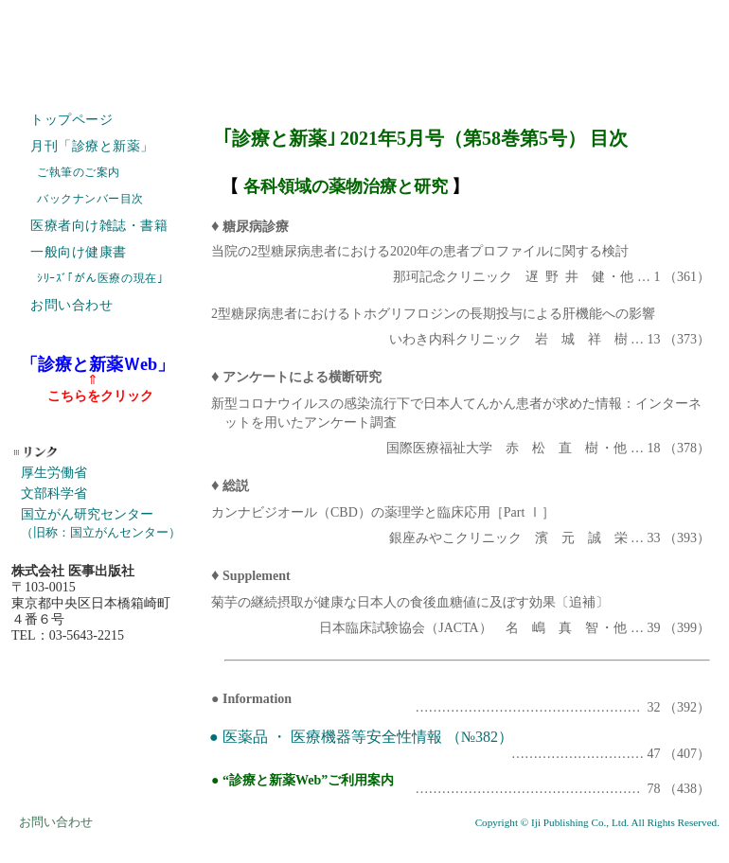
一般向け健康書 (78, 252)
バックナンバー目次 (90, 198)
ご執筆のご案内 (78, 172)
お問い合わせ (71, 305)
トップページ (71, 120)
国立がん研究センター (101, 522)
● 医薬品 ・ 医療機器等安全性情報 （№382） (361, 737)
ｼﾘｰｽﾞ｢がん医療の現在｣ (100, 278)
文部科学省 (54, 493)
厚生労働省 (54, 473)
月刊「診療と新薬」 (92, 146)
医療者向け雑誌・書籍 (99, 226)
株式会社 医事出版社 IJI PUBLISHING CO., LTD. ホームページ (364, 47)
